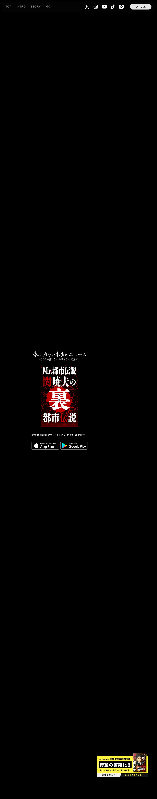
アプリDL (141, 7)
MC (48, 6)
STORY (36, 6)
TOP (8, 6)
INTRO (21, 6)
